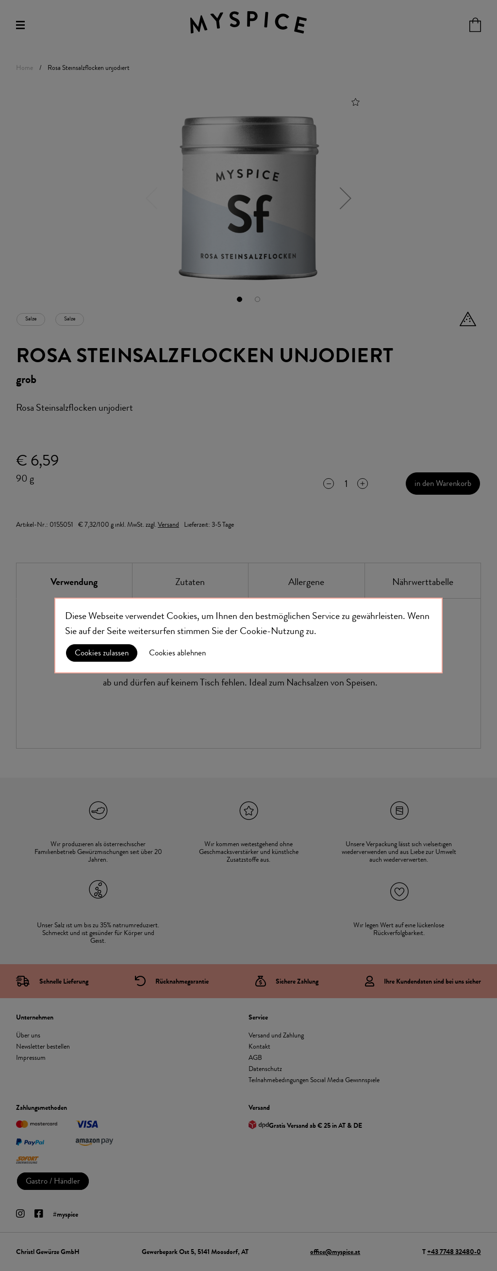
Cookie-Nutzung (272, 631)
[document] (248, 635)
